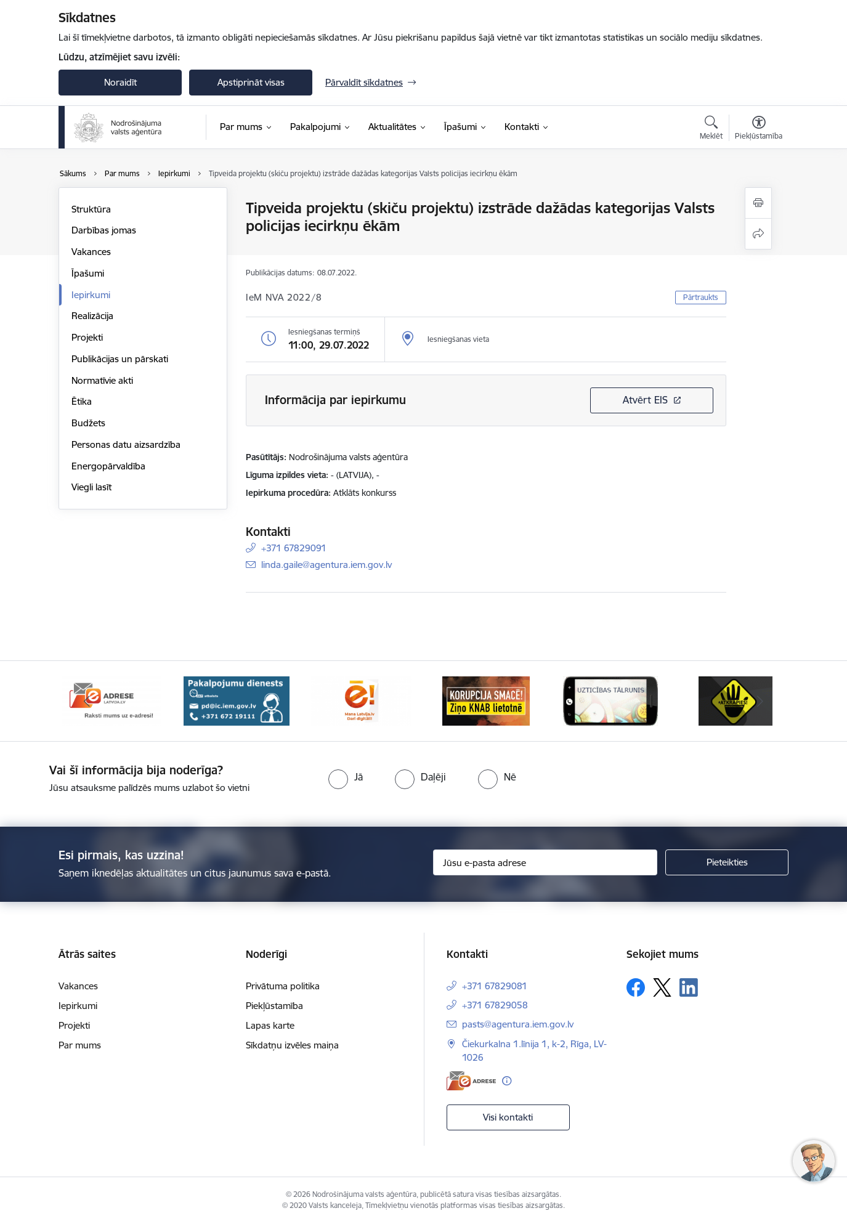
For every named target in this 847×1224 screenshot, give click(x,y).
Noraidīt (120, 82)
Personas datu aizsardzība (125, 444)
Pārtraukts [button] (700, 297)
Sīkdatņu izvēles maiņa (292, 1045)
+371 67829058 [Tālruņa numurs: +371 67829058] (495, 1005)
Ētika (81, 401)
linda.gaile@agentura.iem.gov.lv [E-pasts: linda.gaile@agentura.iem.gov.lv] (326, 564)
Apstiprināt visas (251, 82)
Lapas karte (270, 1025)
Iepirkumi (90, 295)
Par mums (80, 1045)
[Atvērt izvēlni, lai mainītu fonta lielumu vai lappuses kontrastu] (758, 129)
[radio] (345, 776)
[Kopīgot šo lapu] (758, 234)
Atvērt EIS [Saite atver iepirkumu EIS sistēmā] (645, 400)
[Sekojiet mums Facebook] (635, 987)
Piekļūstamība (274, 1005)
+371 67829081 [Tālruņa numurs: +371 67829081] (494, 986)
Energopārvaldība (108, 466)
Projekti (87, 337)
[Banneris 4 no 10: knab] (486, 700)
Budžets (88, 423)
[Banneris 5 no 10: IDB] (610, 700)
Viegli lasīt (91, 487)
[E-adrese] (471, 1081)
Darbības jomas (103, 230)
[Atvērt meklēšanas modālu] (711, 129)
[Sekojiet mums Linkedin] (688, 987)
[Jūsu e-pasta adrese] (545, 862)
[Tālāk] (760, 701)
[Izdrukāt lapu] (758, 203)
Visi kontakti (508, 1117)
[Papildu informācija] (506, 1080)
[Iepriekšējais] (86, 701)
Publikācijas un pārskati (119, 359)
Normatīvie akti (102, 380)
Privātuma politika (283, 986)
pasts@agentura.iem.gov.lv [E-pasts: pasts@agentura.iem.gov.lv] (517, 1024)
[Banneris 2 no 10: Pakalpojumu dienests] (237, 700)
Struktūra (91, 209)
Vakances (91, 251)
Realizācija (92, 316)
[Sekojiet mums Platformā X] (662, 987)
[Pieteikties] (726, 862)
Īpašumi (87, 273)
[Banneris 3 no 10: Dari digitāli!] (361, 700)
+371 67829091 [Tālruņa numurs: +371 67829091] (293, 548)
